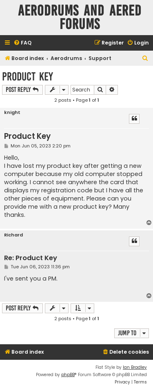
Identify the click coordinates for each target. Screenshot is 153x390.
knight (12, 112)
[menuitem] (22, 43)
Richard (13, 235)
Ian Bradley (135, 367)
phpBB (68, 375)
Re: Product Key (30, 258)
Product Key (27, 76)
